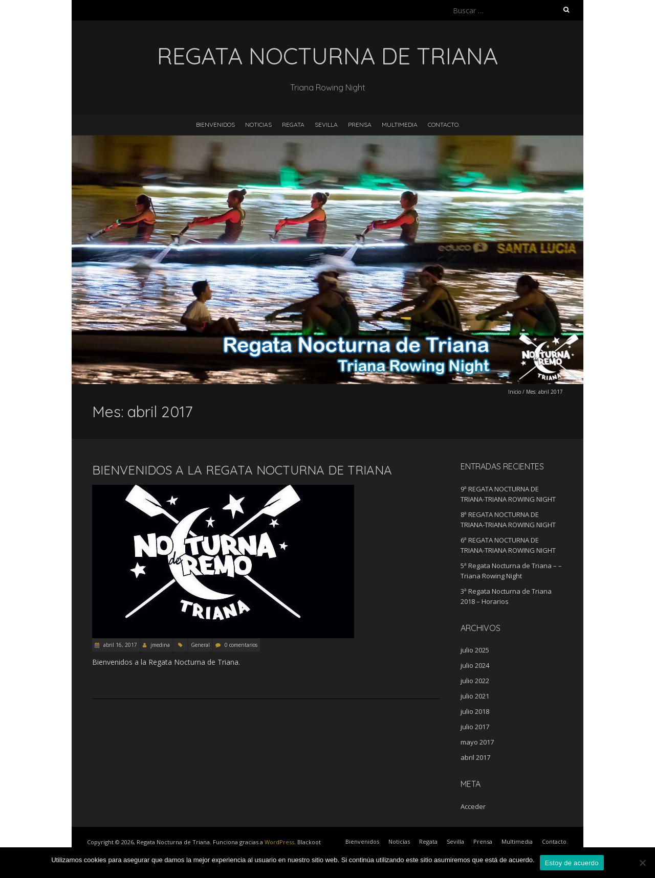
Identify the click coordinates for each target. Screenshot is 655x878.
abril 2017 (475, 757)
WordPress (279, 842)
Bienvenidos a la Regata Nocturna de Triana (242, 470)
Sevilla (326, 124)
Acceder (473, 806)
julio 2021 (475, 696)
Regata (293, 124)
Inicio (514, 391)
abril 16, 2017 (119, 644)
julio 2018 (475, 711)
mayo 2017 (477, 742)
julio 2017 (475, 726)
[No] (642, 863)
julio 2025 (475, 650)
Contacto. (444, 124)
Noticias (258, 124)
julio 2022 (475, 680)
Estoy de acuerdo (572, 863)
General (200, 644)
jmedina (160, 644)
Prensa (360, 124)
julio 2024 (475, 665)
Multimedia (400, 124)
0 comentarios (241, 644)
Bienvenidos (215, 124)
